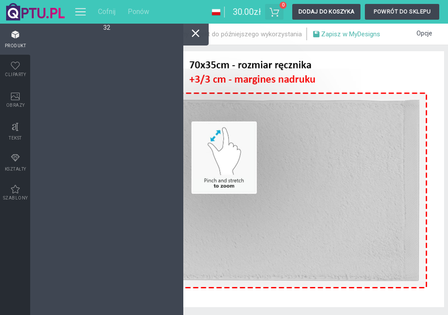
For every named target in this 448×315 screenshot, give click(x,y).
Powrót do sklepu (402, 11)
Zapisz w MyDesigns (346, 35)
